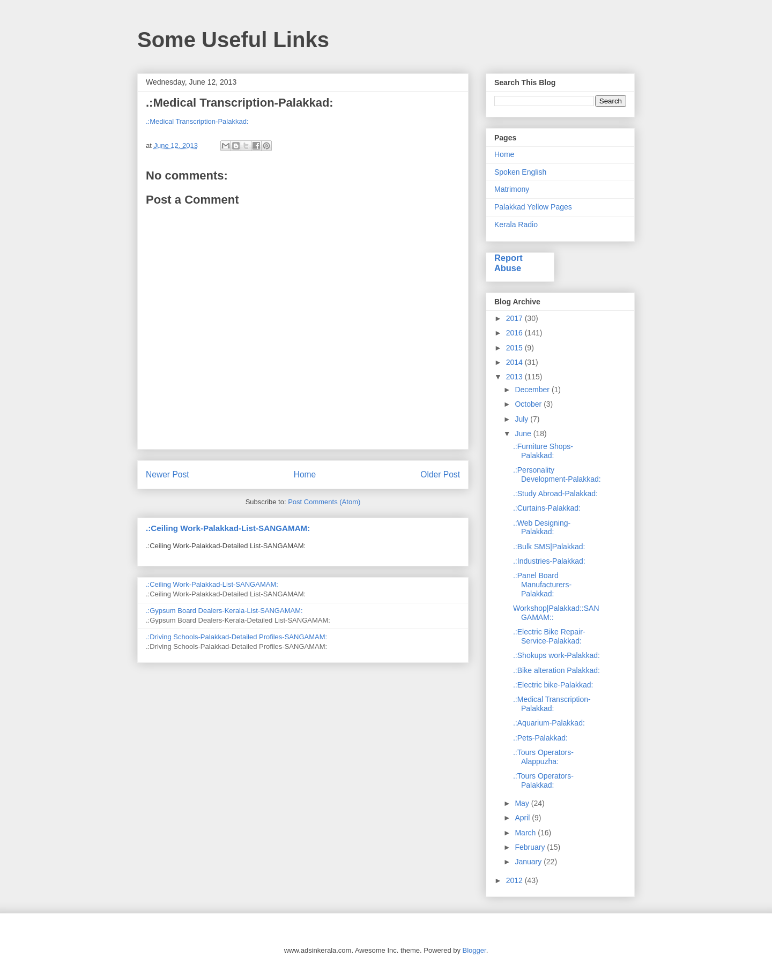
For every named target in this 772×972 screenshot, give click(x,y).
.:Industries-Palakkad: (549, 561)
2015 (515, 347)
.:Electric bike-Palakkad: (553, 685)
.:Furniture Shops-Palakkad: (543, 451)
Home (305, 474)
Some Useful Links (233, 39)
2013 (515, 376)
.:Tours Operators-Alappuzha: (543, 757)
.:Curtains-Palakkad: (547, 508)
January (529, 861)
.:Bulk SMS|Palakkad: (549, 546)
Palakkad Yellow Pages (533, 207)
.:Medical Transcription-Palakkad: (197, 121)
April (523, 817)
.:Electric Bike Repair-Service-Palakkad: (549, 636)
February (531, 847)
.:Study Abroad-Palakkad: (555, 493)
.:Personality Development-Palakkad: (557, 474)
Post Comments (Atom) (324, 502)
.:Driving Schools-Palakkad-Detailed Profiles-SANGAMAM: (236, 637)
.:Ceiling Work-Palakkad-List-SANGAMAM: (228, 528)
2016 (515, 332)
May (523, 803)
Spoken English (520, 172)
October (529, 404)
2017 (515, 318)
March (526, 832)
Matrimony (511, 189)
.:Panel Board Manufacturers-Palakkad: (542, 584)
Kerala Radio (516, 224)
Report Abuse (508, 263)
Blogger (474, 950)
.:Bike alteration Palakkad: (556, 670)
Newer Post (167, 474)
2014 (515, 362)
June (524, 433)
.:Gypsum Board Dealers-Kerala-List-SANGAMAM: (224, 611)
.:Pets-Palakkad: (540, 738)
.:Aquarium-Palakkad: (549, 723)
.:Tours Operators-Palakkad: (543, 780)
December (533, 389)
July (522, 419)
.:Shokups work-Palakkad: (556, 655)
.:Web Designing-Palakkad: (541, 527)
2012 (515, 880)
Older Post (440, 474)
